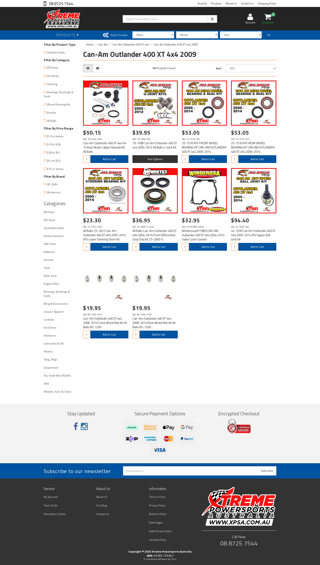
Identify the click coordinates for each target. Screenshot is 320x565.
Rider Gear (50, 276)
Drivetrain (53, 76)
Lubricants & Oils (54, 343)
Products (216, 3)
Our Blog (101, 505)
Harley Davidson (54, 236)
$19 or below (55, 136)
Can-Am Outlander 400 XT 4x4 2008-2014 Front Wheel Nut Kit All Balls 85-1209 (105, 322)
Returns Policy (158, 514)
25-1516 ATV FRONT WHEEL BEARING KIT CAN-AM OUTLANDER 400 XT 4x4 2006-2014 (204, 147)
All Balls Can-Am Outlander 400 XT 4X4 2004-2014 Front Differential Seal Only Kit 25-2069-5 (154, 235)
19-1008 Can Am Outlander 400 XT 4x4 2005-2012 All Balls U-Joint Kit (154, 145)
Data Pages (156, 522)
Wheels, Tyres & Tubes (58, 391)
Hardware (50, 335)
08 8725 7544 (60, 3)
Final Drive (50, 327)
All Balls (51, 121)
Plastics (48, 351)
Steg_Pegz (50, 359)
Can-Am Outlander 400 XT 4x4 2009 (176, 44)
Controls (49, 319)
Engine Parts (51, 283)
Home (89, 44)
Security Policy (158, 539)
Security (48, 260)
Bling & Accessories (56, 303)
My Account (51, 497)
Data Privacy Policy (160, 531)
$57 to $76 (53, 160)
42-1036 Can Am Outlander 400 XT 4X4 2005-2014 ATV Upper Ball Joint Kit (253, 235)
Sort (218, 68)
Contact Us (247, 3)
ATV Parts (52, 67)
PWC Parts (50, 244)
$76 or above (55, 169)
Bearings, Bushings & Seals (58, 94)
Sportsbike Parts (54, 228)
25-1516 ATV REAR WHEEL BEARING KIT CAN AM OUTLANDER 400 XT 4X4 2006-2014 (253, 147)
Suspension (51, 367)
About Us (231, 3)
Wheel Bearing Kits (58, 104)
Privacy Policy (157, 505)
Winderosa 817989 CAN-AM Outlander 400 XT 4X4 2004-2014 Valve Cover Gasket (203, 235)
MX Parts (49, 212)
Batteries (49, 252)
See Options (155, 159)
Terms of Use (157, 497)
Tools (47, 268)
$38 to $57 (53, 152)
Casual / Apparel (53, 311)
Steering (52, 84)
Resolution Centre (55, 514)
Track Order (51, 505)
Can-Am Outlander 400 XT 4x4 (130, 44)
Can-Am (103, 44)
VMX (46, 383)
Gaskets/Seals (56, 52)
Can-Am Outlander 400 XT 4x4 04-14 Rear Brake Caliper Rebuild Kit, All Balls (105, 147)
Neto (174, 559)
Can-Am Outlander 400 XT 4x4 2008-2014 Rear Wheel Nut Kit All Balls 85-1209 (153, 322)
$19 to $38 (53, 144)
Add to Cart (109, 159)
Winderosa (53, 192)
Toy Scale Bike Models (57, 375)
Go (269, 35)
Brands (202, 3)
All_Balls (52, 184)
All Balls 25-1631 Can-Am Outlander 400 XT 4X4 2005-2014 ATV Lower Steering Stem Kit (104, 235)
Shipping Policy (267, 3)
